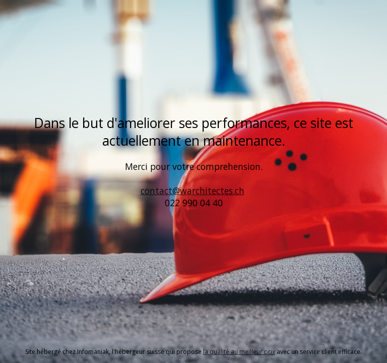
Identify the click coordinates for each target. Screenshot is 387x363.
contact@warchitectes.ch (192, 191)
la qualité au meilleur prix (239, 351)
